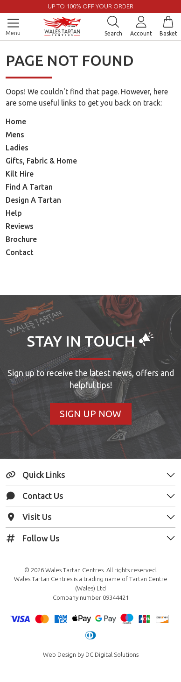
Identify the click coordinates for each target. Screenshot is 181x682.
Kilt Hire (20, 174)
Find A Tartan (29, 187)
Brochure (21, 239)
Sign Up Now (90, 413)
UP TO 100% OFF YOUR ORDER (90, 6)
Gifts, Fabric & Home (41, 160)
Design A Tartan (33, 200)
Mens (15, 134)
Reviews (20, 226)
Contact (20, 252)
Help (14, 213)
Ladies (17, 147)
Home (16, 121)
